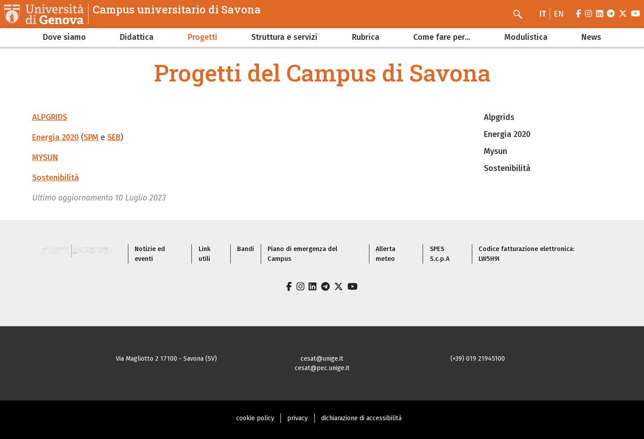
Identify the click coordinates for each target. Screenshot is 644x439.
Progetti (202, 37)
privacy (297, 418)
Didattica (136, 37)
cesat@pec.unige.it (322, 368)
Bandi (245, 249)
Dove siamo (64, 37)
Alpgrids (499, 117)
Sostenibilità (55, 178)
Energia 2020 (55, 137)
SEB (114, 137)
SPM (91, 137)
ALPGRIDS (49, 117)
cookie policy (255, 418)
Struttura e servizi (284, 37)
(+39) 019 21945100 (477, 358)
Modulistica (525, 37)
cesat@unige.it (322, 358)
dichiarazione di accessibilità (361, 418)
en (559, 14)
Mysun (495, 151)
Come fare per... (441, 37)
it (542, 14)
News (591, 37)
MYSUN (45, 157)
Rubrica (365, 37)
